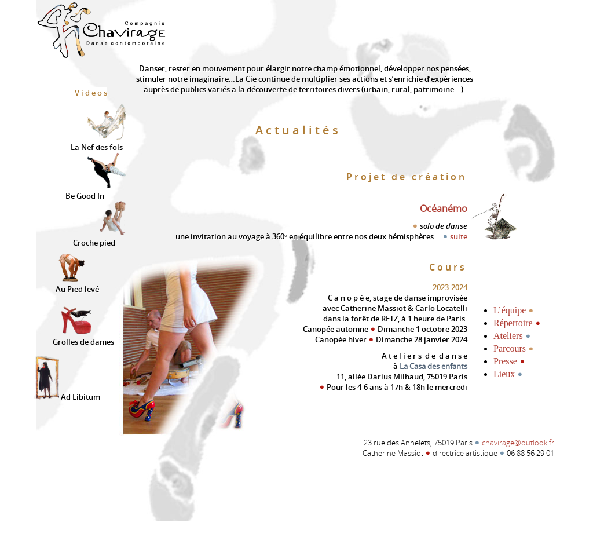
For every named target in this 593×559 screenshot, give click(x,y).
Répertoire (517, 322)
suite (454, 236)
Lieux (508, 373)
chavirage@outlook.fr (518, 442)
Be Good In (95, 189)
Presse (509, 361)
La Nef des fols (98, 140)
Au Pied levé (77, 282)
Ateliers (512, 335)
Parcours (513, 348)
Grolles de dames (83, 336)
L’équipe (513, 310)
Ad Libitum (66, 395)
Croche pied (99, 236)
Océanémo (443, 208)
